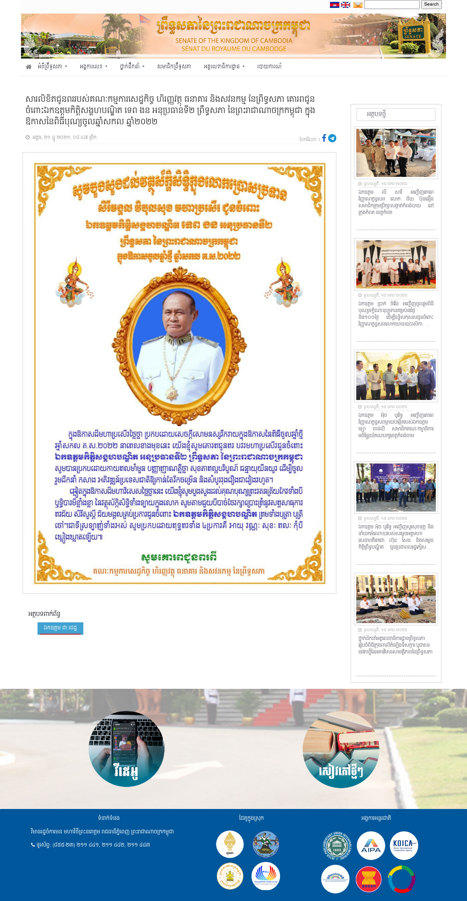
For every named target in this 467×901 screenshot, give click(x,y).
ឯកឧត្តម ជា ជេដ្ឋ (60, 627)
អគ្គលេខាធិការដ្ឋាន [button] (222, 67)
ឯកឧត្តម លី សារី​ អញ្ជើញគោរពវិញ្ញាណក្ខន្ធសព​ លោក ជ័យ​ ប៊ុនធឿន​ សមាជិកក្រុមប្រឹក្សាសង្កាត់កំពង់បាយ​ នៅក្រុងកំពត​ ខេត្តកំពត (396, 202)
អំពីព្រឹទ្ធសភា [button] (51, 67)
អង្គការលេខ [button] (92, 67)
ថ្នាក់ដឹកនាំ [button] (130, 67)
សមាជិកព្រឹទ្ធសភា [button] (174, 67)
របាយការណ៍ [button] (270, 67)
